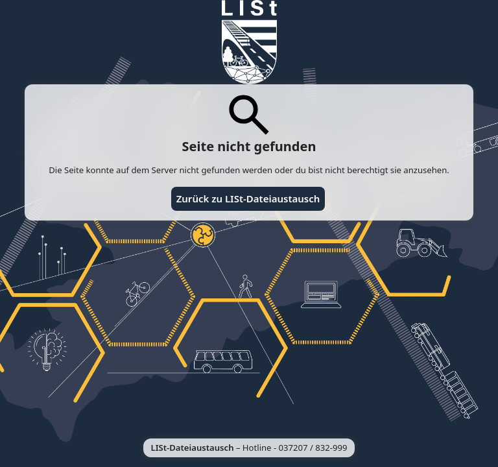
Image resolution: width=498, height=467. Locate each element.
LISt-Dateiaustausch (192, 447)
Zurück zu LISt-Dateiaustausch (248, 198)
